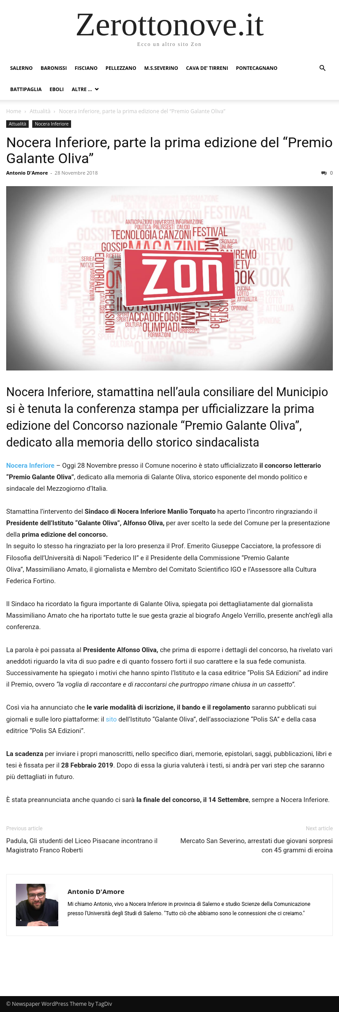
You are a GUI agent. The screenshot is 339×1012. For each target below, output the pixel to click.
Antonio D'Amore (27, 172)
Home (13, 111)
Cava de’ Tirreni (207, 68)
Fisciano (86, 68)
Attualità (40, 111)
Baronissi (54, 68)
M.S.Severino (161, 68)
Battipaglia (25, 89)
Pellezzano (120, 68)
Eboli (56, 89)
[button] (322, 68)
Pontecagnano (257, 68)
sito (111, 719)
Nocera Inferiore (51, 124)
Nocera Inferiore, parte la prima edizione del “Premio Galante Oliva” (169, 150)
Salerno (21, 68)
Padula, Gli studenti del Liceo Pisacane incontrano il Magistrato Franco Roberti (82, 845)
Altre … (82, 89)
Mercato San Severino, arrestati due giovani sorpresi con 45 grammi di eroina (257, 845)
